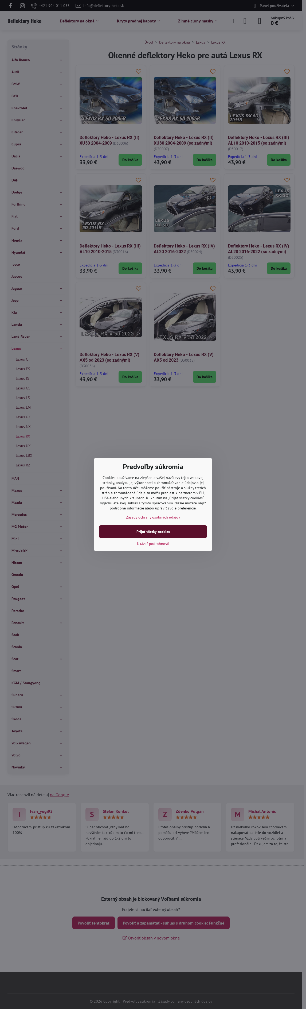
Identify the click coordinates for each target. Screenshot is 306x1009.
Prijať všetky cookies (153, 531)
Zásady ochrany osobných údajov (153, 517)
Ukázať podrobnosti (153, 543)
